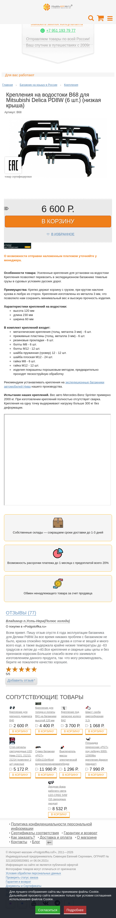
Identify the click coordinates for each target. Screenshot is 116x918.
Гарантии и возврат (80, 833)
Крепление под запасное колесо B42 (71, 716)
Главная (7, 85)
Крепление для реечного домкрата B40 (20, 716)
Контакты (19, 842)
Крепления (71, 85)
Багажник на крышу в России (38, 85)
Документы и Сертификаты (23, 886)
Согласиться (47, 910)
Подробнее (75, 910)
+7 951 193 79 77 (61, 31)
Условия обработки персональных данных (33, 873)
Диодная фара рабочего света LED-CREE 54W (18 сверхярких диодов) (57, 795)
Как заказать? (23, 837)
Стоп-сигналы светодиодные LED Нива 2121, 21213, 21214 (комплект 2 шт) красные (20, 755)
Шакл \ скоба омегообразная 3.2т (94, 716)
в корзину (58, 221)
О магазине (87, 837)
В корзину (20, 731)
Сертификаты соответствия (35, 833)
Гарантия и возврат (18, 881)
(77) (21, 612)
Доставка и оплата (56, 837)
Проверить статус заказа (22, 877)
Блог (36, 842)
